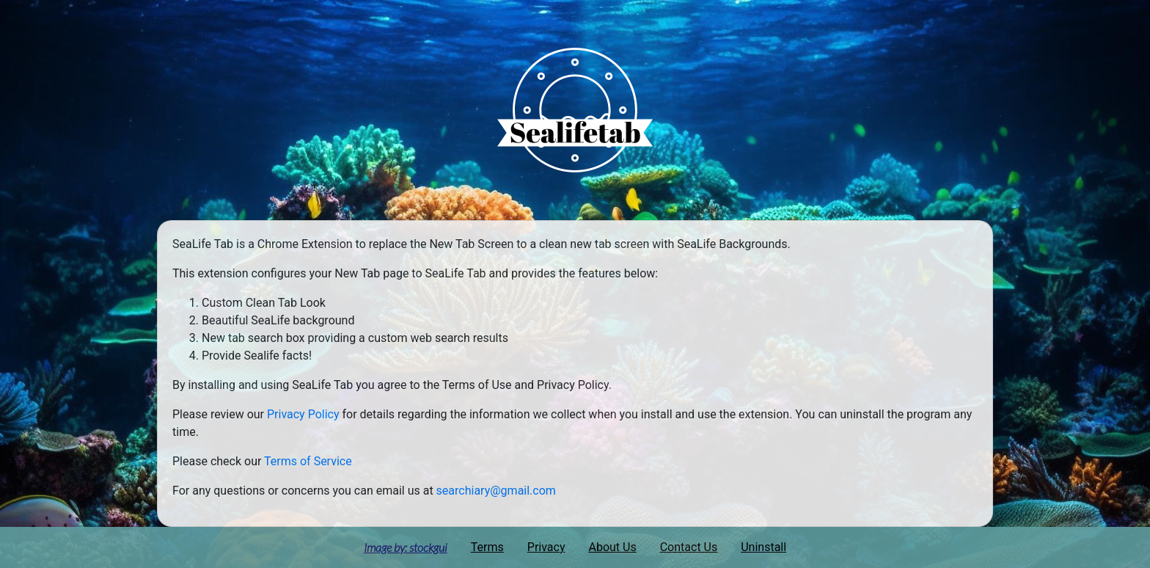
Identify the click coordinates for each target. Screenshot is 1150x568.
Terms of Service (308, 461)
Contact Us (689, 547)
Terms (487, 547)
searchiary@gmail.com (496, 491)
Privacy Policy (303, 414)
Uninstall (763, 547)
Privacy (546, 547)
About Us (613, 547)
